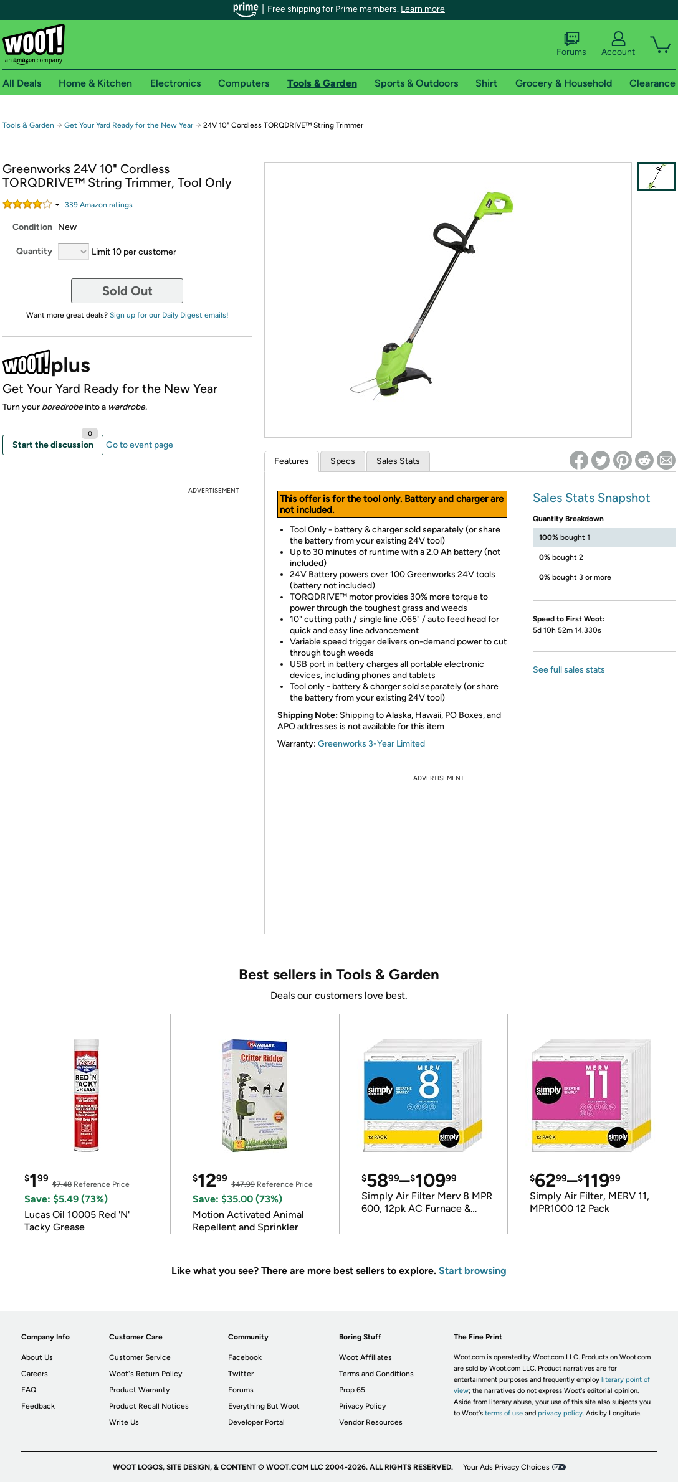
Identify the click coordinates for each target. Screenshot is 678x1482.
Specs (342, 461)
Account (618, 44)
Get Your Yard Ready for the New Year (128, 125)
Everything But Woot (264, 1406)
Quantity (34, 251)
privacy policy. (561, 1413)
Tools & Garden (28, 125)
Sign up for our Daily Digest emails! (169, 315)
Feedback (38, 1406)
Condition (32, 227)
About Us (37, 1357)
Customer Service (140, 1357)
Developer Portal (256, 1422)
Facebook (245, 1357)
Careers (34, 1373)
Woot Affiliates (365, 1357)
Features (291, 461)
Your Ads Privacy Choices (506, 1467)
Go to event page (139, 445)
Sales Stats (398, 461)
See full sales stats (569, 669)
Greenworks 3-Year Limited (371, 744)
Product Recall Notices (149, 1406)
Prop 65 (352, 1389)
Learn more (423, 9)
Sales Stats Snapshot (592, 497)
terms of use (504, 1413)
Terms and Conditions (376, 1373)
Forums (571, 44)
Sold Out (127, 290)
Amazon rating (99, 205)
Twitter (241, 1373)
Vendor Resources (371, 1422)
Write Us (124, 1422)
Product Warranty (139, 1389)
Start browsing (473, 1271)
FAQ (28, 1389)
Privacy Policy (362, 1406)
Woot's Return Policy (145, 1373)
